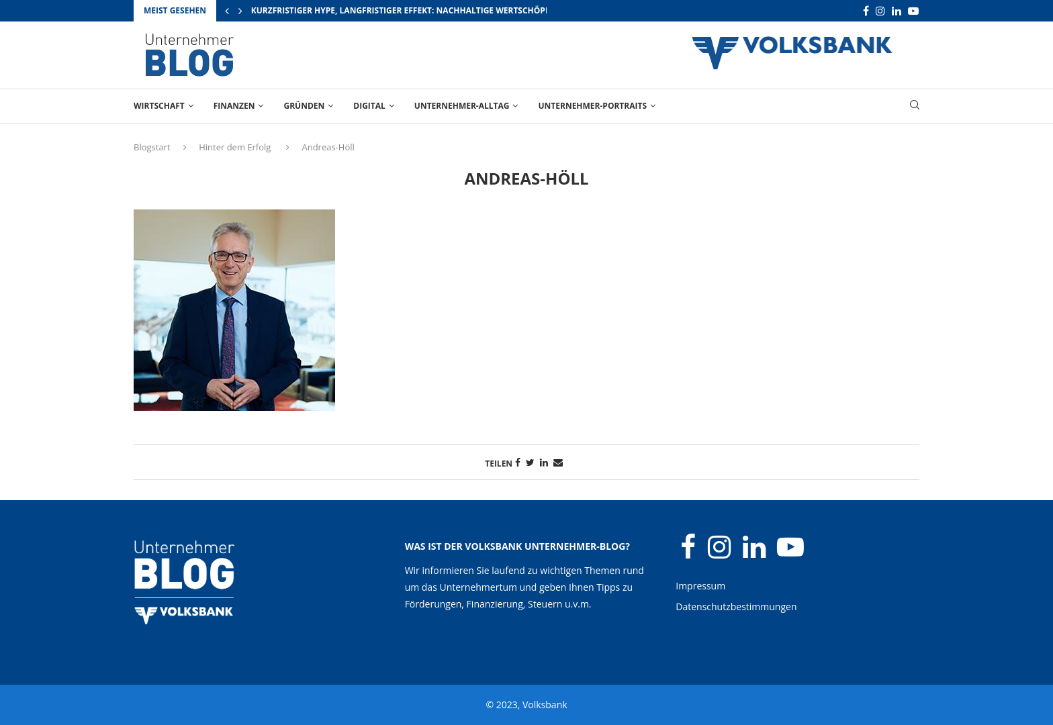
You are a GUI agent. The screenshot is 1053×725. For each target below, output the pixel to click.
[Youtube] (913, 11)
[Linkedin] (896, 11)
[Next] (240, 10)
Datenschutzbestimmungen (736, 606)
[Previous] (227, 10)
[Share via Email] (558, 462)
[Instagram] (880, 11)
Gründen (303, 105)
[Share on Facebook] (517, 462)
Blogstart (152, 147)
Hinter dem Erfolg (235, 147)
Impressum (700, 585)
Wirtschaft (159, 105)
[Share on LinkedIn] (544, 462)
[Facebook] (866, 11)
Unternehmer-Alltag (462, 105)
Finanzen (234, 105)
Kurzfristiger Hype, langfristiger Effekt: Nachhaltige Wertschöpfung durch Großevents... (457, 10)
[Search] (914, 106)
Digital (369, 105)
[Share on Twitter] (530, 462)
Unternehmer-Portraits (592, 105)
